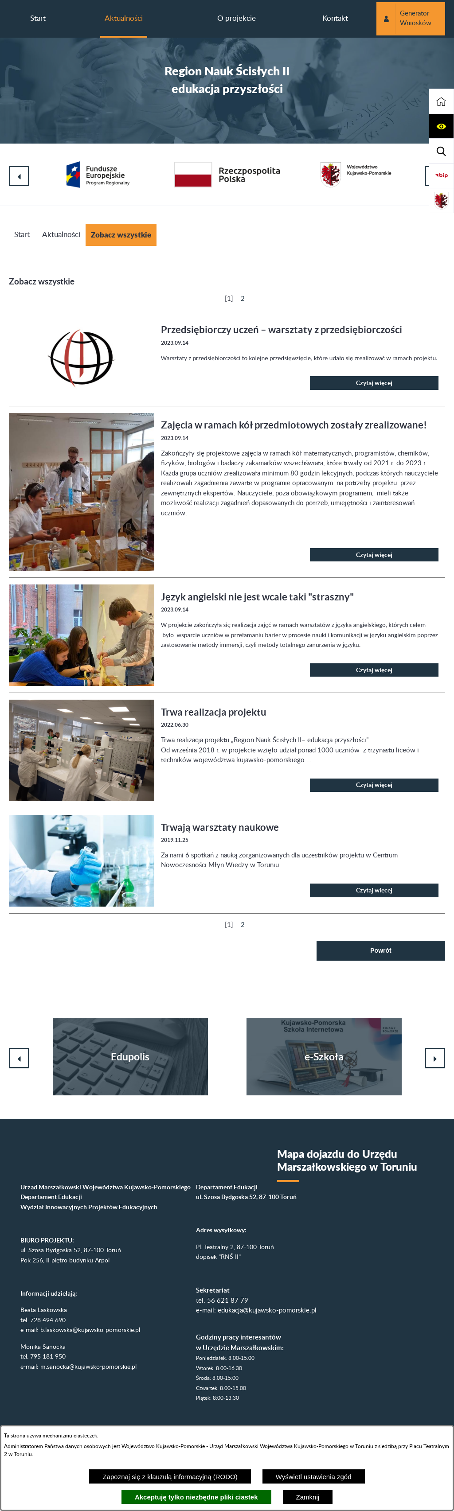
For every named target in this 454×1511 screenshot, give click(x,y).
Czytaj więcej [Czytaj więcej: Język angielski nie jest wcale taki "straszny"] (374, 670)
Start (22, 234)
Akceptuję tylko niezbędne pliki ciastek (196, 1497)
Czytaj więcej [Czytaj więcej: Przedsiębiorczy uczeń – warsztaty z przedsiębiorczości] (374, 382)
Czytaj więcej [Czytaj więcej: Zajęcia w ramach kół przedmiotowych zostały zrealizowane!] (374, 554)
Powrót (380, 950)
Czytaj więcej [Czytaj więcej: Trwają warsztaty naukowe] (374, 890)
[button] (441, 126)
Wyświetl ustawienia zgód (314, 1476)
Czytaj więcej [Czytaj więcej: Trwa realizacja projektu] (374, 784)
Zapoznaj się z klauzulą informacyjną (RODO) (169, 1476)
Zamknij (308, 1497)
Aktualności (61, 234)
